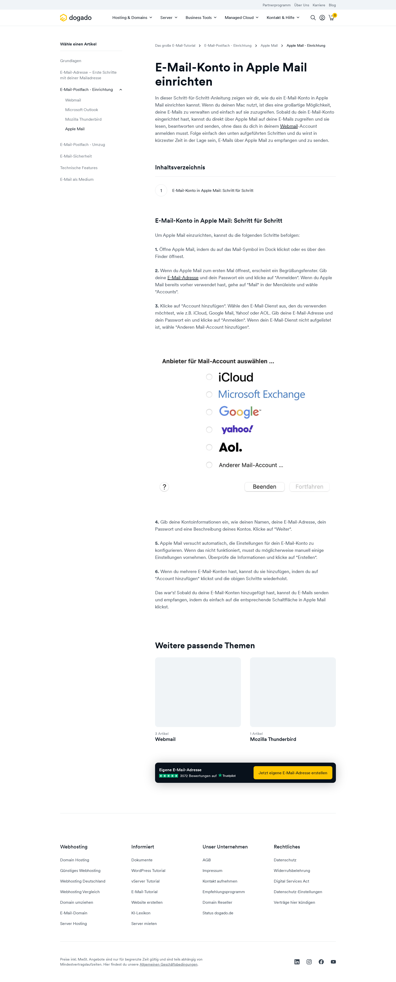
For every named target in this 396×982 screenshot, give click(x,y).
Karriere (319, 5)
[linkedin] (297, 961)
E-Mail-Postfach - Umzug (91, 144)
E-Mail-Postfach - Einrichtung (91, 89)
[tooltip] (322, 17)
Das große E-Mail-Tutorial (175, 45)
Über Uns (301, 5)
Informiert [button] (142, 847)
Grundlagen (91, 60)
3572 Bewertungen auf (197, 775)
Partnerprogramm (277, 5)
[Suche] (313, 17)
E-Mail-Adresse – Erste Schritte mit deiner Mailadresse (91, 75)
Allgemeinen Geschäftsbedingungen (168, 964)
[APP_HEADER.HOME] (76, 17)
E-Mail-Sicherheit (91, 156)
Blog (332, 5)
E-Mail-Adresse (183, 277)
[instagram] (309, 961)
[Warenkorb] (331, 17)
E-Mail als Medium (91, 179)
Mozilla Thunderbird (83, 119)
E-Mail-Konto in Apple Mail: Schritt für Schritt (212, 190)
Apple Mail (75, 128)
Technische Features (91, 167)
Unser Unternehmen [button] (225, 847)
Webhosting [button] (74, 847)
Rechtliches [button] (287, 847)
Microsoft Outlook (81, 109)
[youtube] (333, 961)
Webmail (73, 99)
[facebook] (321, 961)
